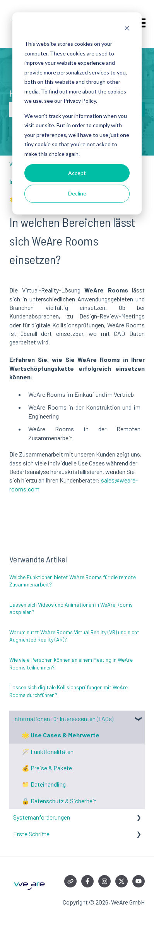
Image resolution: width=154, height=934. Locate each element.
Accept (77, 173)
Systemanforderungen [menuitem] (41, 817)
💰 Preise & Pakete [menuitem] (47, 767)
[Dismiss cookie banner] (127, 29)
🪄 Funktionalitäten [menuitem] (48, 751)
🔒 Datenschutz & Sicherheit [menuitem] (59, 800)
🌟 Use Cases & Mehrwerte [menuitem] (60, 735)
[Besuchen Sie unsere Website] (70, 881)
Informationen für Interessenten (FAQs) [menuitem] (63, 718)
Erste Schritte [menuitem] (31, 833)
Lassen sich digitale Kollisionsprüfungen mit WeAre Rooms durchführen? (68, 691)
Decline (77, 193)
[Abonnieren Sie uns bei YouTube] (138, 881)
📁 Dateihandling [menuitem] (44, 784)
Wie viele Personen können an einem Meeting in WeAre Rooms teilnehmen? (71, 663)
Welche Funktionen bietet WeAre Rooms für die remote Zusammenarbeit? (72, 581)
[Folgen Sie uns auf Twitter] (121, 881)
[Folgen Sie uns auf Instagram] (104, 881)
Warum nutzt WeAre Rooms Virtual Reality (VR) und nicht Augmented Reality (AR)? (74, 636)
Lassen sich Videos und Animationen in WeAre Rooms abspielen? (71, 608)
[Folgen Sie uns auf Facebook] (87, 881)
